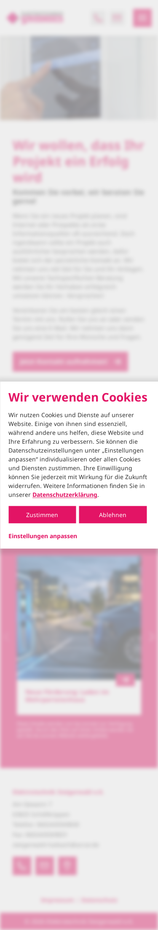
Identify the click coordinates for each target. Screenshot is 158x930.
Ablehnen (112, 515)
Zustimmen (42, 515)
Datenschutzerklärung (64, 495)
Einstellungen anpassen (42, 536)
